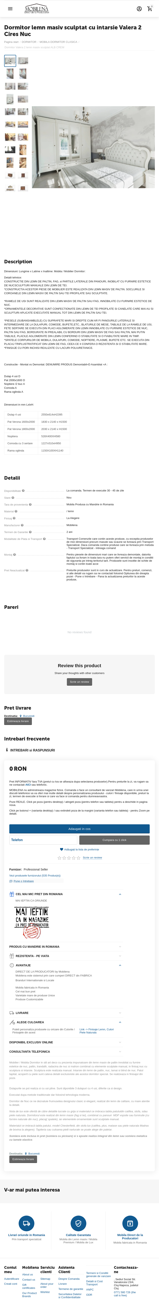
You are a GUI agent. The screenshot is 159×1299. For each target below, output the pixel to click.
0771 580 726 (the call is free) (125, 1291)
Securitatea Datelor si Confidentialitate (69, 1293)
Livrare (62, 1281)
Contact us (28, 1277)
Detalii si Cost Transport (94, 1280)
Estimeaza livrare (18, 721)
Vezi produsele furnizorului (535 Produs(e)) (34, 875)
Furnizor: (15, 869)
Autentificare (11, 1276)
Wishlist (45, 1289)
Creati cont (10, 1281)
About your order (46, 1283)
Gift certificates (28, 1284)
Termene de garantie (70, 1286)
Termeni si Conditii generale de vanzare (98, 1272)
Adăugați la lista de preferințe (79, 849)
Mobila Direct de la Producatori (130, 1234)
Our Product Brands (29, 1292)
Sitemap (45, 1276)
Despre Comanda (69, 1276)
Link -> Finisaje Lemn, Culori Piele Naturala (97, 1029)
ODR (89, 1292)
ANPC (90, 1287)
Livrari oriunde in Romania (26, 1232)
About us (27, 1272)
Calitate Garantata (78, 1232)
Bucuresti (26, 716)
